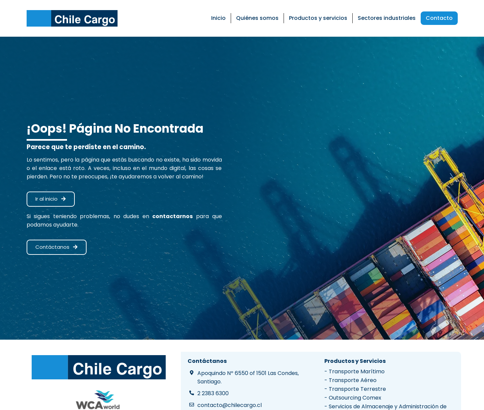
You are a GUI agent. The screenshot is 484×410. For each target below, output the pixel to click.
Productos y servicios (318, 18)
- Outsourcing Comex (352, 398)
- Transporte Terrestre (355, 389)
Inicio (218, 18)
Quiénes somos (257, 18)
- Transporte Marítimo (354, 371)
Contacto (439, 18)
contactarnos (172, 216)
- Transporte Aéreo (350, 380)
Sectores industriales (387, 18)
